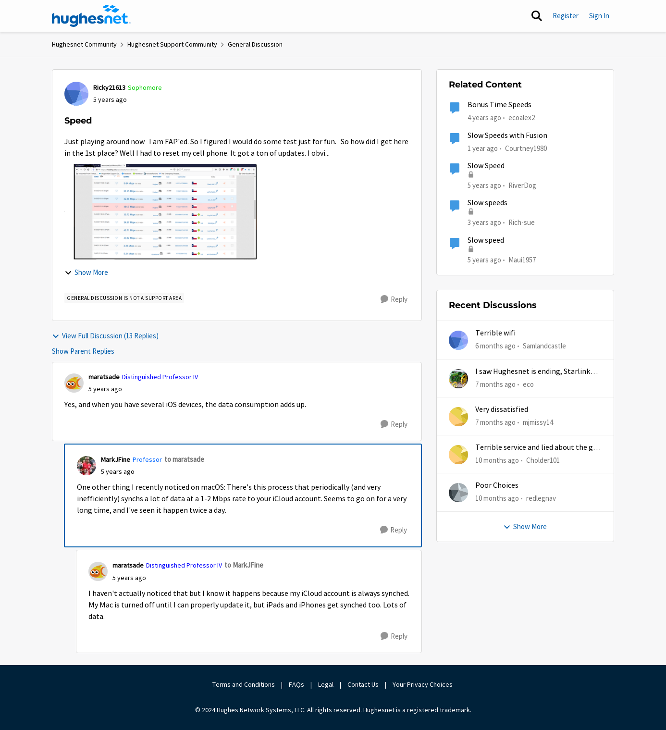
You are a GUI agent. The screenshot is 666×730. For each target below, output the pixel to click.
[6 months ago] (495, 346)
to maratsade (184, 459)
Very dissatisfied (501, 409)
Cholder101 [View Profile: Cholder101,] (543, 460)
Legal (325, 684)
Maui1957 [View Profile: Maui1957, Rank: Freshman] (522, 259)
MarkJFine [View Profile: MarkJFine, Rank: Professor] (115, 459)
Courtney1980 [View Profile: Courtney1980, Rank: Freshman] (526, 147)
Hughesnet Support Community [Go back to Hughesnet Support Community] (172, 44)
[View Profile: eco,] (458, 378)
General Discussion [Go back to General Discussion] (255, 44)
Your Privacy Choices (423, 684)
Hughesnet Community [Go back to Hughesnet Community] (84, 44)
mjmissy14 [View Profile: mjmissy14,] (538, 422)
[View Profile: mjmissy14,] (458, 416)
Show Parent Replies (83, 351)
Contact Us (363, 684)
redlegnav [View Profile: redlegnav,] (541, 498)
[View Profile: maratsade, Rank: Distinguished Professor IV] (74, 383)
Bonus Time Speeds (499, 105)
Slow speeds (487, 203)
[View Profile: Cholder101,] (458, 454)
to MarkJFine (243, 564)
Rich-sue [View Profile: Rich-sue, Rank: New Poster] (521, 222)
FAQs (296, 684)
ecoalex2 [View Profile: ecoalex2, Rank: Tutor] (521, 117)
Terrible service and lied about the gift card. (538, 448)
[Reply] (394, 299)
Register (566, 15)
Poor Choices (496, 485)
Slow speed (486, 240)
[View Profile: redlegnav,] (458, 492)
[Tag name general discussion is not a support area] (124, 298)
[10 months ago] (497, 460)
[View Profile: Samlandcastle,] (458, 340)
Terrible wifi (495, 333)
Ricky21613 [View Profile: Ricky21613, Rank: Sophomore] (109, 87)
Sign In (599, 15)
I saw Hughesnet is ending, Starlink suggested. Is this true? (532, 372)
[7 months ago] (495, 384)
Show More (86, 272)
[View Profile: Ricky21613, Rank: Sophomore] (76, 94)
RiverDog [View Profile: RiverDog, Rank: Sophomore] (522, 185)
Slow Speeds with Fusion (507, 135)
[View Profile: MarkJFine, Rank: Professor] (86, 465)
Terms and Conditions (243, 684)
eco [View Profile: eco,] (528, 383)
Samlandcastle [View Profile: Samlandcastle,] (544, 345)
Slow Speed (486, 166)
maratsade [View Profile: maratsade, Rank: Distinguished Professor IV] (104, 376)
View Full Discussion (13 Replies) (105, 335)
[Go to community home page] (91, 16)
